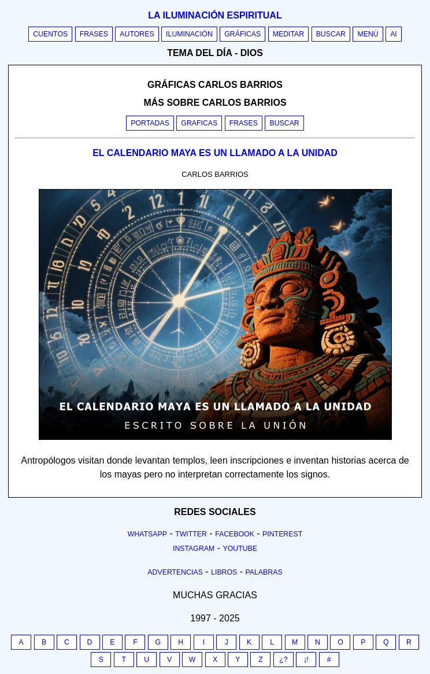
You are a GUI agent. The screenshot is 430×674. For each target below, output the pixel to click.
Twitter (191, 534)
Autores (137, 34)
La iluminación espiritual (214, 15)
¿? (283, 660)
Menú (367, 34)
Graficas (199, 123)
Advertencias (175, 572)
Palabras (264, 572)
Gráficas (242, 34)
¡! (306, 660)
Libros (224, 572)
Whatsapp (147, 534)
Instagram (193, 549)
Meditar (289, 34)
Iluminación (189, 34)
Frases (94, 34)
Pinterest (282, 534)
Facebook (234, 534)
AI (393, 34)
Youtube (240, 549)
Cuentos (50, 34)
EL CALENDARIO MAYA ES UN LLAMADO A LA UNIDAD (215, 153)
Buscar (331, 34)
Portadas (150, 123)
